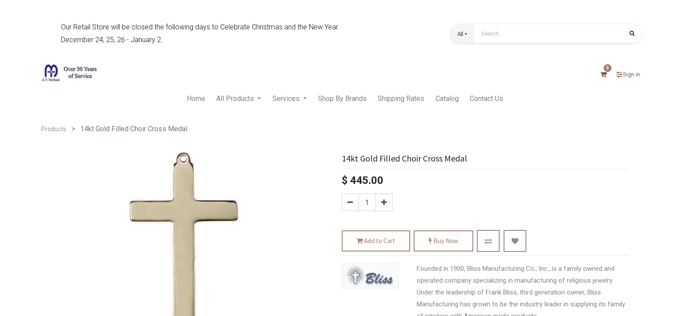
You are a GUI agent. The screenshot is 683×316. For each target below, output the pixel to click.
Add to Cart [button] (376, 241)
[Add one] (384, 202)
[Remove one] (350, 202)
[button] (462, 33)
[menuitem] (196, 99)
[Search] (632, 34)
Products (53, 129)
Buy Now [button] (443, 241)
